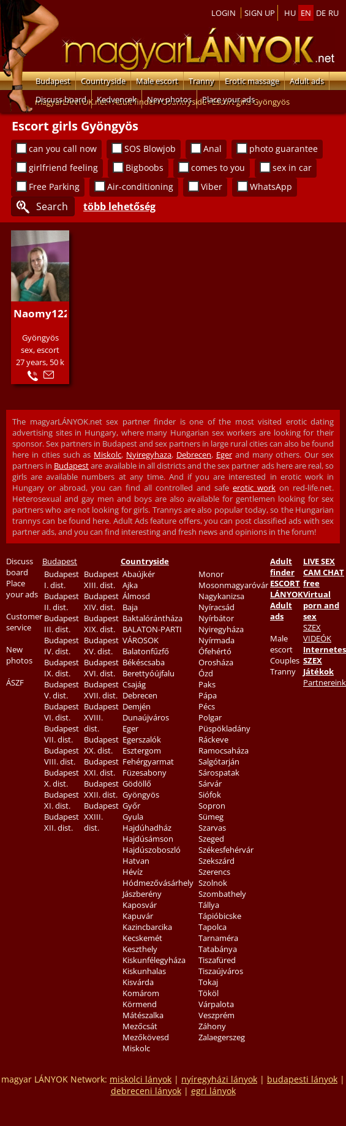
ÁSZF (15, 682)
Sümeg (211, 816)
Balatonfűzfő (145, 651)
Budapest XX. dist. (101, 745)
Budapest (53, 80)
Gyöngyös (140, 794)
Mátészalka (143, 1015)
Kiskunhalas (144, 971)
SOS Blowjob (150, 148)
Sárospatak (218, 772)
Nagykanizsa (221, 596)
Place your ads (228, 99)
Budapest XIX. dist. (101, 624)
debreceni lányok (146, 1091)
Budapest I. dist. (61, 580)
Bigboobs (145, 167)
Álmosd (136, 596)
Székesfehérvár (226, 849)
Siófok (209, 794)
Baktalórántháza (152, 618)
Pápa (207, 695)
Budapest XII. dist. (61, 822)
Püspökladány (224, 728)
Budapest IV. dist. (61, 646)
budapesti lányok (302, 1079)
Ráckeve (213, 739)
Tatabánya (217, 948)
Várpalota (216, 1004)
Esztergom (141, 750)
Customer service (24, 622)
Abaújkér (138, 574)
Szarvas (212, 827)
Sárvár (210, 783)
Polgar (210, 717)
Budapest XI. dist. (61, 800)
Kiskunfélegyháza (154, 959)
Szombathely (222, 893)
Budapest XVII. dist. (101, 690)
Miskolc (107, 454)
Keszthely (139, 948)
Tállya (208, 904)
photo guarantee (283, 148)
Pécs (206, 706)
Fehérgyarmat (148, 761)
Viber (211, 186)
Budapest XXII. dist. (101, 789)
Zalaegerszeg (221, 1037)
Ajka (130, 585)
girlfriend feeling (63, 167)
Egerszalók (141, 739)
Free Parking (54, 186)
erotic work (254, 487)
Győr (131, 805)
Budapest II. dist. (61, 602)
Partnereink (324, 682)
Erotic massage (252, 80)
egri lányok (213, 1091)
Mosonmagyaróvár (233, 585)
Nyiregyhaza (148, 454)
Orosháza (215, 662)
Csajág (134, 684)
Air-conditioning (140, 186)
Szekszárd (216, 860)
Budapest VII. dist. (61, 734)
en (306, 12)
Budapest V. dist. (61, 690)
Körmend (139, 1004)
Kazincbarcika (147, 926)
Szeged (211, 838)
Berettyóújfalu (148, 673)
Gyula (132, 816)
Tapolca (212, 926)
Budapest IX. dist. (61, 668)
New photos (169, 99)
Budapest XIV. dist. (101, 602)
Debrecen (193, 454)
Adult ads (307, 80)
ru (333, 12)
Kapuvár (137, 915)
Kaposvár (139, 904)
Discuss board (61, 99)
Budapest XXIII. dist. (101, 816)
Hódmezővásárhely (158, 882)
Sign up (259, 12)
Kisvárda (138, 982)
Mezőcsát (139, 1026)
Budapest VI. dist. (61, 712)
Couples (284, 660)
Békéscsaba (143, 662)
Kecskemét (142, 937)
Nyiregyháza (221, 629)
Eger (224, 454)
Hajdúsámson (147, 838)
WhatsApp (271, 186)
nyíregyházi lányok (219, 1079)
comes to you (218, 167)
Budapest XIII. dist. (101, 580)
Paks (207, 684)
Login (223, 12)
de (321, 12)
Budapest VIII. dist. (61, 756)
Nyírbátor (216, 618)
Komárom (140, 993)
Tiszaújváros (220, 971)
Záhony (212, 1026)
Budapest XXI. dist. (101, 767)
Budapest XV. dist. (101, 646)
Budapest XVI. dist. (101, 668)
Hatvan (135, 860)
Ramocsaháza (223, 750)
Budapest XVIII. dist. (101, 717)
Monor (211, 574)
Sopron (211, 805)
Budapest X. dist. (61, 778)
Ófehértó (214, 651)
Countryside (103, 80)
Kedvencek (117, 99)
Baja (130, 607)
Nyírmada (216, 640)
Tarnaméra (218, 937)
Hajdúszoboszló (151, 849)
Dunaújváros (145, 717)
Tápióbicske (219, 915)
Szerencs (214, 871)
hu (290, 12)
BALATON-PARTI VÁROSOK (152, 635)
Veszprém (216, 1015)
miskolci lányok (140, 1079)
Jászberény (142, 893)
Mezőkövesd (145, 1037)
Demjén (136, 706)
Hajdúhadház (146, 827)
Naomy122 (41, 313)
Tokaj (208, 982)
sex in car (292, 167)
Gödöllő (136, 783)
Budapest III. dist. (61, 624)
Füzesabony (144, 772)
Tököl (208, 993)
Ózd (205, 673)
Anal (212, 148)
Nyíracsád (216, 607)
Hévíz (132, 871)
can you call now (63, 148)
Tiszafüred (217, 959)
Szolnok (212, 882)
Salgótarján (218, 761)
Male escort (157, 80)
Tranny (201, 80)
